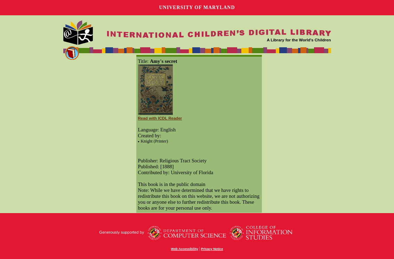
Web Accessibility (184, 249)
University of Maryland (197, 7)
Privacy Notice (212, 249)
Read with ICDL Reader (160, 118)
